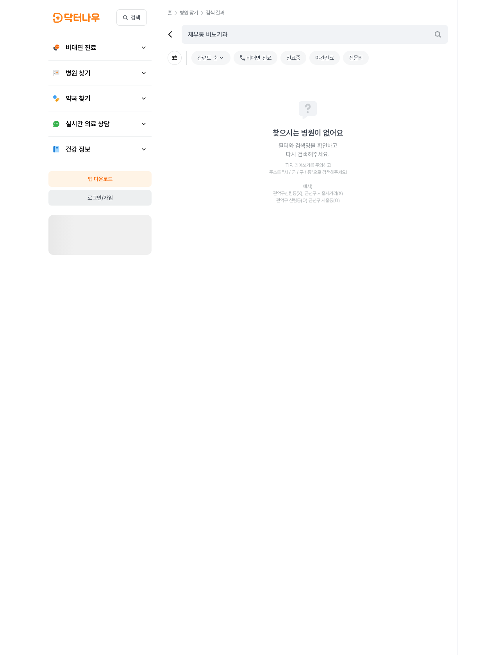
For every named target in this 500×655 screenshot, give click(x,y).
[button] (174, 12)
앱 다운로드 (100, 179)
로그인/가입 (100, 198)
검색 (131, 17)
